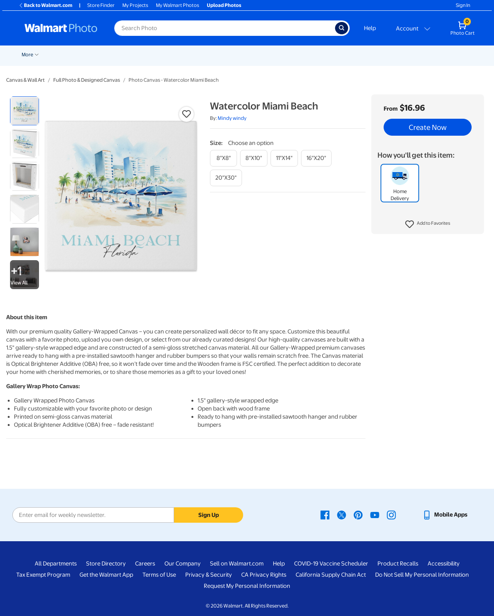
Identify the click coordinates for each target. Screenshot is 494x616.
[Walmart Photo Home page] (61, 28)
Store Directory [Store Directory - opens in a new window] (106, 563)
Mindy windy (232, 118)
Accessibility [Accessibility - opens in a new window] (444, 563)
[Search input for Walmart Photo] (224, 28)
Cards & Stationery (214, 54)
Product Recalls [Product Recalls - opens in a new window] (397, 563)
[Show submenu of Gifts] (417, 54)
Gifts (409, 54)
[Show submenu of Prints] (184, 54)
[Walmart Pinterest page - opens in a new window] (358, 514)
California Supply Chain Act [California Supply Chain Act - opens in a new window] (331, 574)
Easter (123, 54)
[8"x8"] (223, 158)
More (433, 54)
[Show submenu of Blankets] (352, 54)
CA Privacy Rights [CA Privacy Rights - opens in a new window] (263, 574)
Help (370, 28)
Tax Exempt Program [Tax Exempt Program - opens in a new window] (43, 574)
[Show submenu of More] (442, 54)
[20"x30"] (226, 178)
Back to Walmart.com (45, 5)
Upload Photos (224, 5)
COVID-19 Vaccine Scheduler (331, 563)
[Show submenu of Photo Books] (394, 54)
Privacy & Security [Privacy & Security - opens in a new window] (208, 574)
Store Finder (101, 5)
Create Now (428, 127)
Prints (174, 54)
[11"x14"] (284, 158)
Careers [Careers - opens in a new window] (145, 563)
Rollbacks (30, 54)
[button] (428, 224)
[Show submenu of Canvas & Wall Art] (320, 54)
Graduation (94, 54)
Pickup (147, 54)
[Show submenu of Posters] (269, 54)
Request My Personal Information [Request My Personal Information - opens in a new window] (247, 585)
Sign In (463, 5)
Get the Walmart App (106, 574)
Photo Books (376, 54)
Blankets (339, 54)
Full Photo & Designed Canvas (86, 80)
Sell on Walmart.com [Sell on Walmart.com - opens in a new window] (237, 563)
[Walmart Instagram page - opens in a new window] (391, 514)
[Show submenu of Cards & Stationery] (239, 54)
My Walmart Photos (177, 5)
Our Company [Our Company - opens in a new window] (182, 563)
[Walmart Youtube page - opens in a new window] (374, 514)
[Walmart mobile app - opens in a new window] (444, 514)
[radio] (24, 110)
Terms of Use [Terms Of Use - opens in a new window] (159, 574)
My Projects (135, 5)
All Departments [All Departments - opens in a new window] (56, 563)
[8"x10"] (253, 158)
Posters (257, 54)
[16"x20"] (316, 158)
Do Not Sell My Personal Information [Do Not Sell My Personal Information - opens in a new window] (422, 574)
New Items (61, 54)
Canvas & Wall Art (298, 54)
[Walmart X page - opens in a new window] (341, 514)
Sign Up (208, 515)
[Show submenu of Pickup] (158, 54)
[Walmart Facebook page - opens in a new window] (325, 514)
